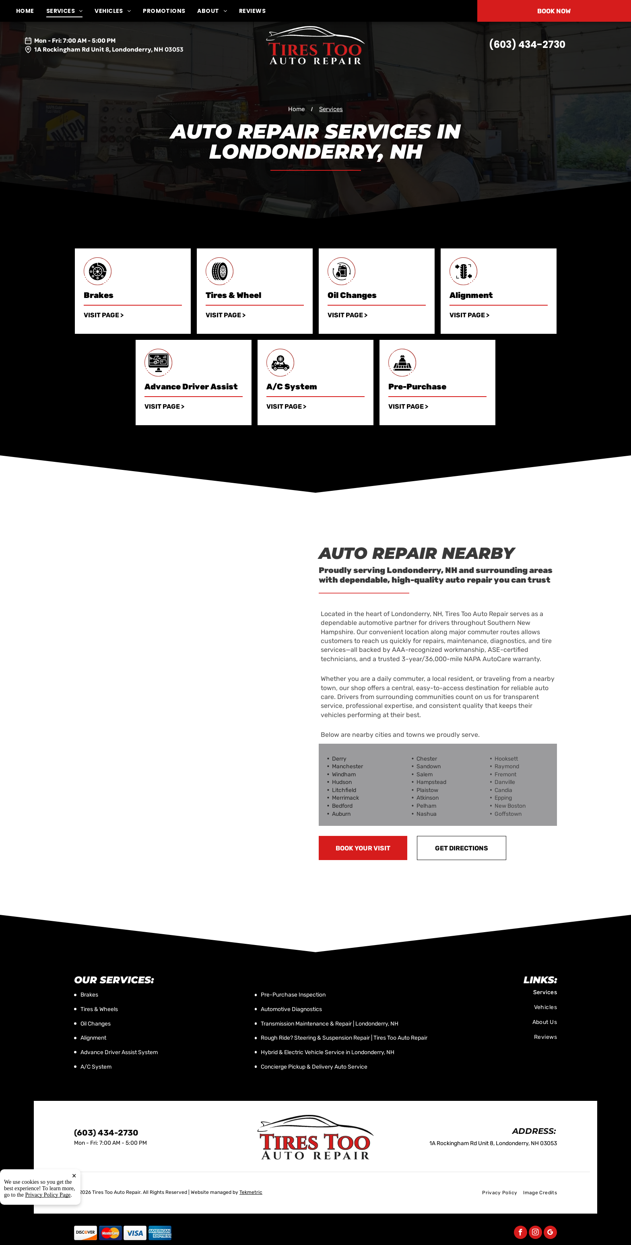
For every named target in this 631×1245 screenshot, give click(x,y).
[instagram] (535, 1233)
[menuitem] (31, 11)
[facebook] (520, 1233)
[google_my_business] (550, 1233)
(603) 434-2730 (527, 44)
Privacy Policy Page (48, 1195)
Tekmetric (250, 1192)
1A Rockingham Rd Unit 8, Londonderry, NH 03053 (109, 49)
